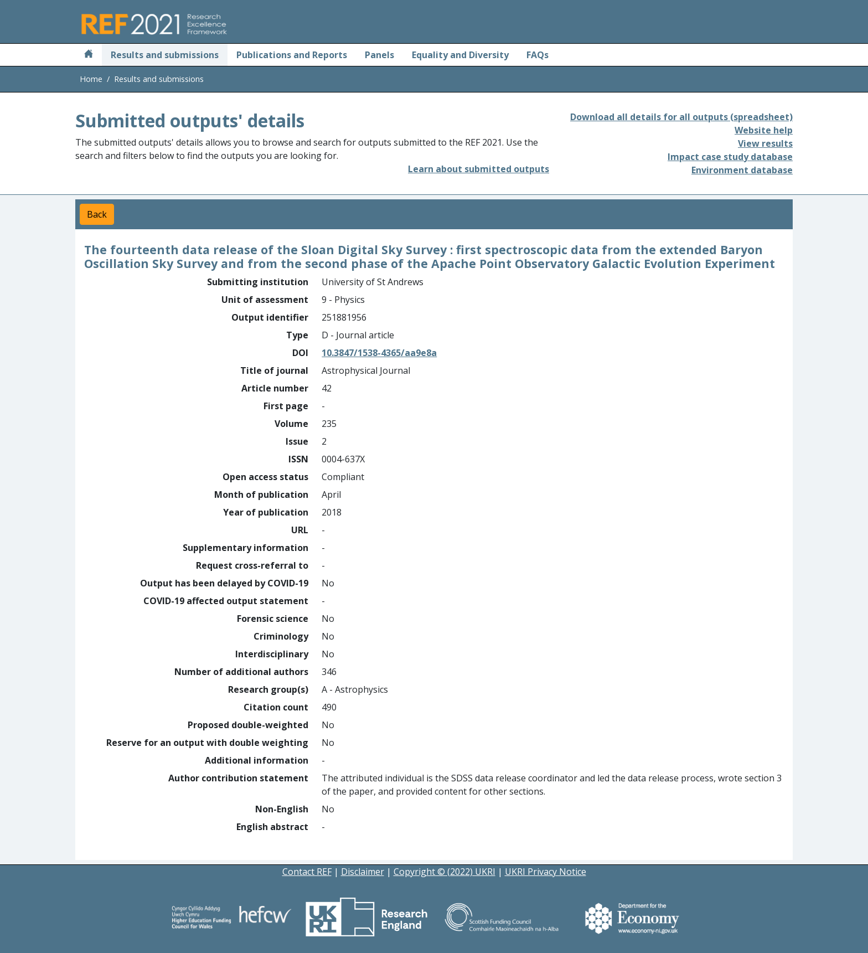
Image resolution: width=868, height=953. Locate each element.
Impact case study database (730, 157)
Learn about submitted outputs (478, 169)
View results (765, 143)
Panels (379, 55)
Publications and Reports (291, 55)
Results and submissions (165, 55)
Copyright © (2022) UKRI (444, 872)
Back (97, 214)
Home (91, 79)
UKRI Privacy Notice (545, 872)
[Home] (88, 55)
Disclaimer (362, 872)
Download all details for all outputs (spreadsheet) (681, 117)
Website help (764, 130)
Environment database (742, 170)
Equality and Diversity (460, 55)
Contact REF (307, 872)
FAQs (537, 55)
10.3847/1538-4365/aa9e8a (379, 353)
